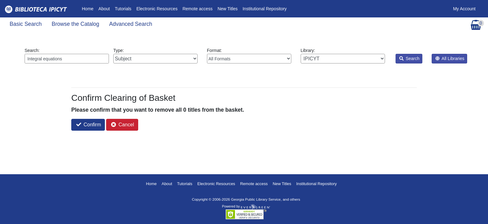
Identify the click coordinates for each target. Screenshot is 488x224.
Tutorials (123, 8)
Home (89, 8)
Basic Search (26, 24)
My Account (464, 8)
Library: (343, 55)
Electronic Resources (156, 8)
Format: (249, 55)
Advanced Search (130, 24)
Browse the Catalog (75, 24)
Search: (67, 55)
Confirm (88, 124)
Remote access (197, 8)
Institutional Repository (264, 8)
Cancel (122, 124)
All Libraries (449, 58)
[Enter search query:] (67, 58)
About (104, 8)
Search (409, 58)
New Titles (228, 8)
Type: (155, 55)
